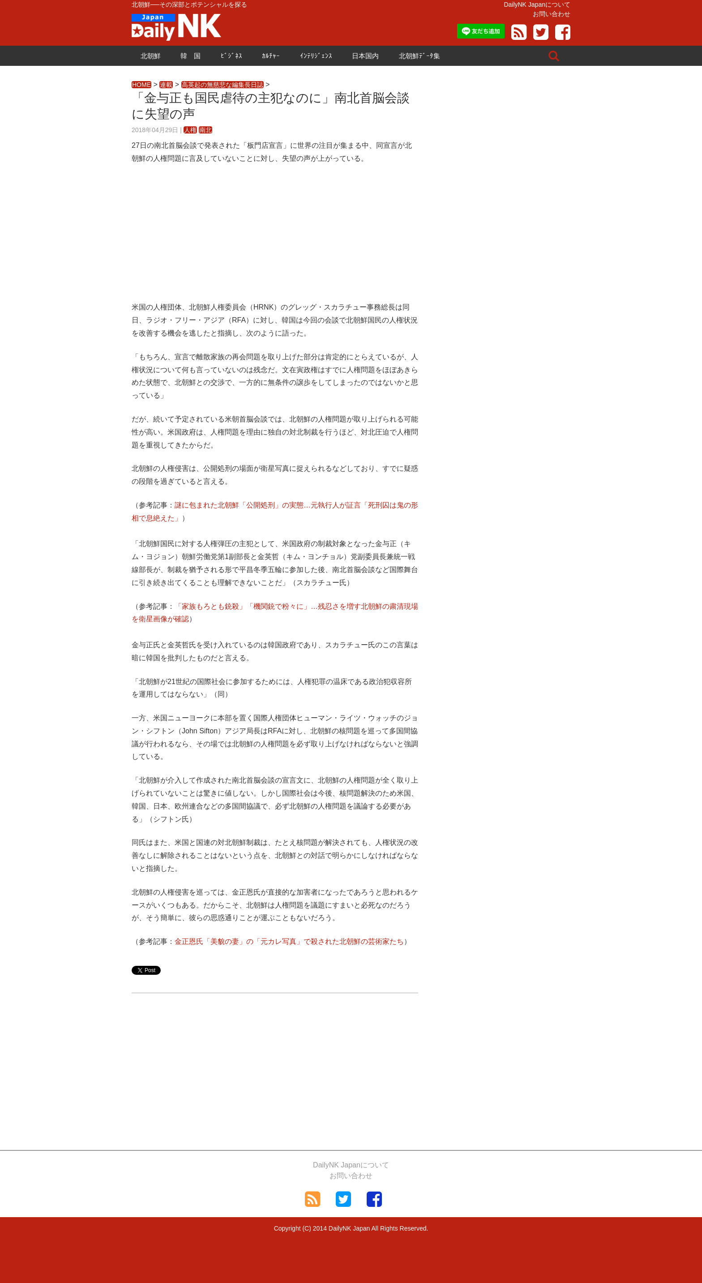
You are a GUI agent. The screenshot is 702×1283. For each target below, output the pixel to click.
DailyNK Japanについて (537, 4)
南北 (205, 129)
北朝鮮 (151, 56)
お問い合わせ (551, 13)
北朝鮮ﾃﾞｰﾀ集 (419, 56)
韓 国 (190, 56)
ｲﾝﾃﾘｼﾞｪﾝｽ (316, 56)
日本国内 (365, 56)
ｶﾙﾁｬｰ (271, 56)
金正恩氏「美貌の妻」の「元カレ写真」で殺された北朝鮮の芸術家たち (289, 941)
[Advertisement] (275, 238)
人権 (190, 129)
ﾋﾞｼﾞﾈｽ (231, 56)
